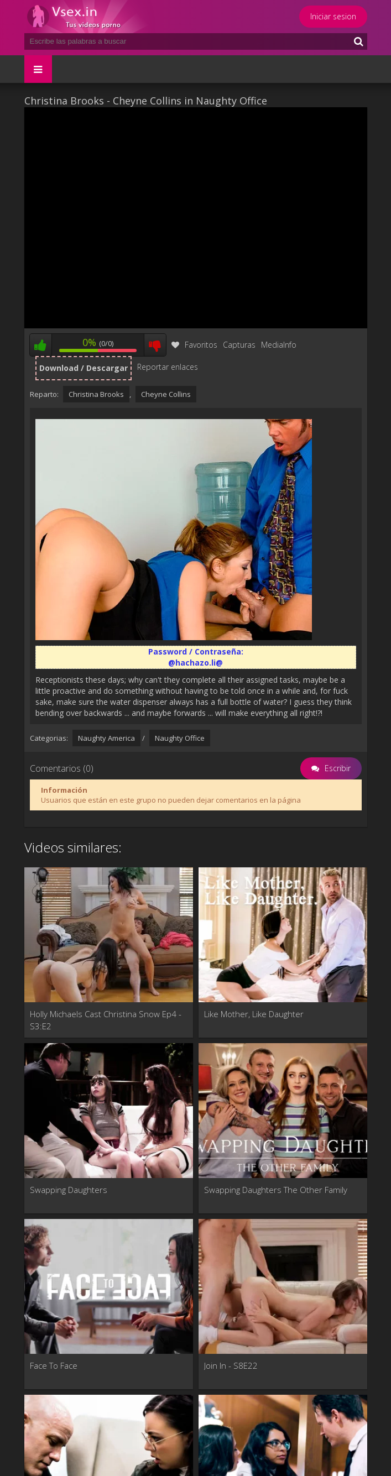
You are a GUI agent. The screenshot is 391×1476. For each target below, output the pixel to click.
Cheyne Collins (166, 394)
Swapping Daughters (68, 1189)
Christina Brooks (96, 394)
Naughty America (106, 738)
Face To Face (53, 1365)
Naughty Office (180, 738)
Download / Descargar (83, 368)
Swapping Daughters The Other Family (275, 1189)
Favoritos (194, 344)
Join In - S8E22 (231, 1365)
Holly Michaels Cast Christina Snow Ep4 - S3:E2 (105, 1020)
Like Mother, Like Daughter (254, 1013)
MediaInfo (278, 344)
